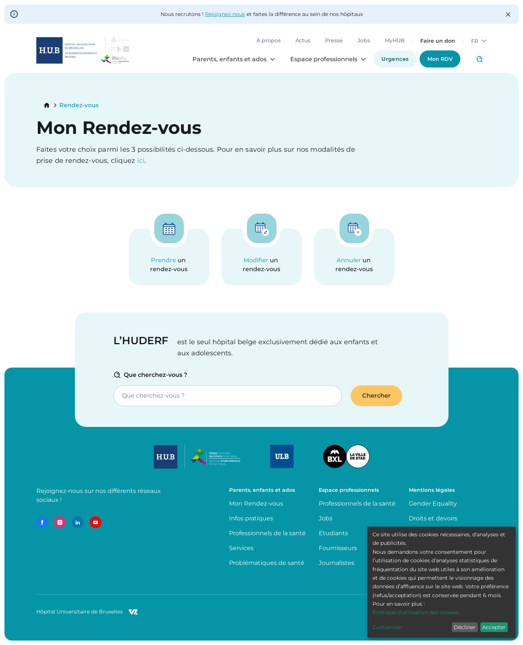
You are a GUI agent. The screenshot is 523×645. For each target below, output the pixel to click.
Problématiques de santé (266, 562)
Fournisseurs (338, 548)
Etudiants (333, 533)
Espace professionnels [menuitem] (323, 59)
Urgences (394, 59)
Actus (302, 40)
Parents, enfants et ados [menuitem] (229, 59)
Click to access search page (479, 59)
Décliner (465, 627)
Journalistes (336, 562)
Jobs (364, 40)
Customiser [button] (388, 627)
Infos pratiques (251, 518)
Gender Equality (433, 503)
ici (141, 161)
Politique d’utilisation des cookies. (416, 612)
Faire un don (437, 40)
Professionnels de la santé (267, 533)
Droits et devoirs (433, 518)
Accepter (494, 627)
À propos (268, 40)
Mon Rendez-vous (256, 503)
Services (241, 548)
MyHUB (395, 40)
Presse (334, 40)
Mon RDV (440, 59)
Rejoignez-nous (225, 14)
